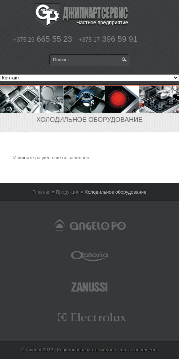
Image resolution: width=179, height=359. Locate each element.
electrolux (89, 317)
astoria (89, 255)
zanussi (89, 286)
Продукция (68, 192)
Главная (41, 192)
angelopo (89, 225)
